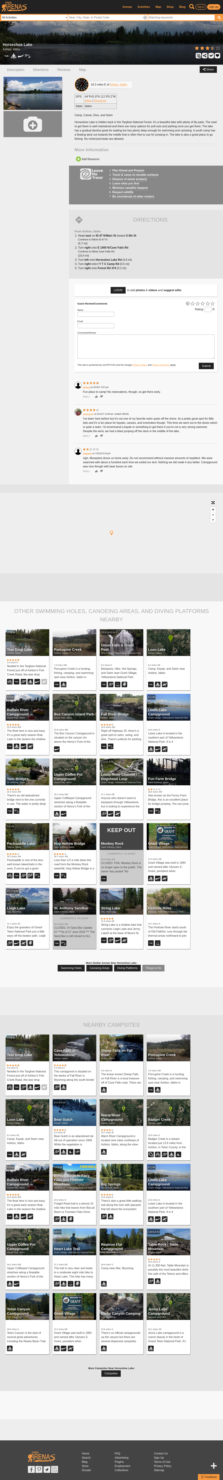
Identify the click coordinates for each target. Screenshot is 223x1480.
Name (80, 310)
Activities (143, 6)
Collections (121, 1470)
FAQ (117, 1453)
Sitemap (159, 1470)
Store (85, 1466)
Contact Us (161, 1453)
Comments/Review (86, 332)
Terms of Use (162, 1461)
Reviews (64, 70)
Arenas (127, 6)
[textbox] (181, 17)
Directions (41, 70)
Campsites (111, 1373)
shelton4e (87, 453)
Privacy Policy (140, 365)
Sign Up (159, 1457)
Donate (86, 1470)
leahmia (86, 387)
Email (80, 321)
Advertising (121, 1457)
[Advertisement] (111, 587)
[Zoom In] (213, 509)
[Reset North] (213, 520)
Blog (182, 6)
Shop (170, 6)
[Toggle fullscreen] (213, 502)
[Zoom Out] (213, 514)
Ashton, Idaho (118, 84)
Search (86, 1457)
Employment (122, 1466)
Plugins (119, 1461)
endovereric (88, 414)
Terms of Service (160, 365)
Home (85, 1453)
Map (158, 6)
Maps (88, 100)
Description (15, 70)
